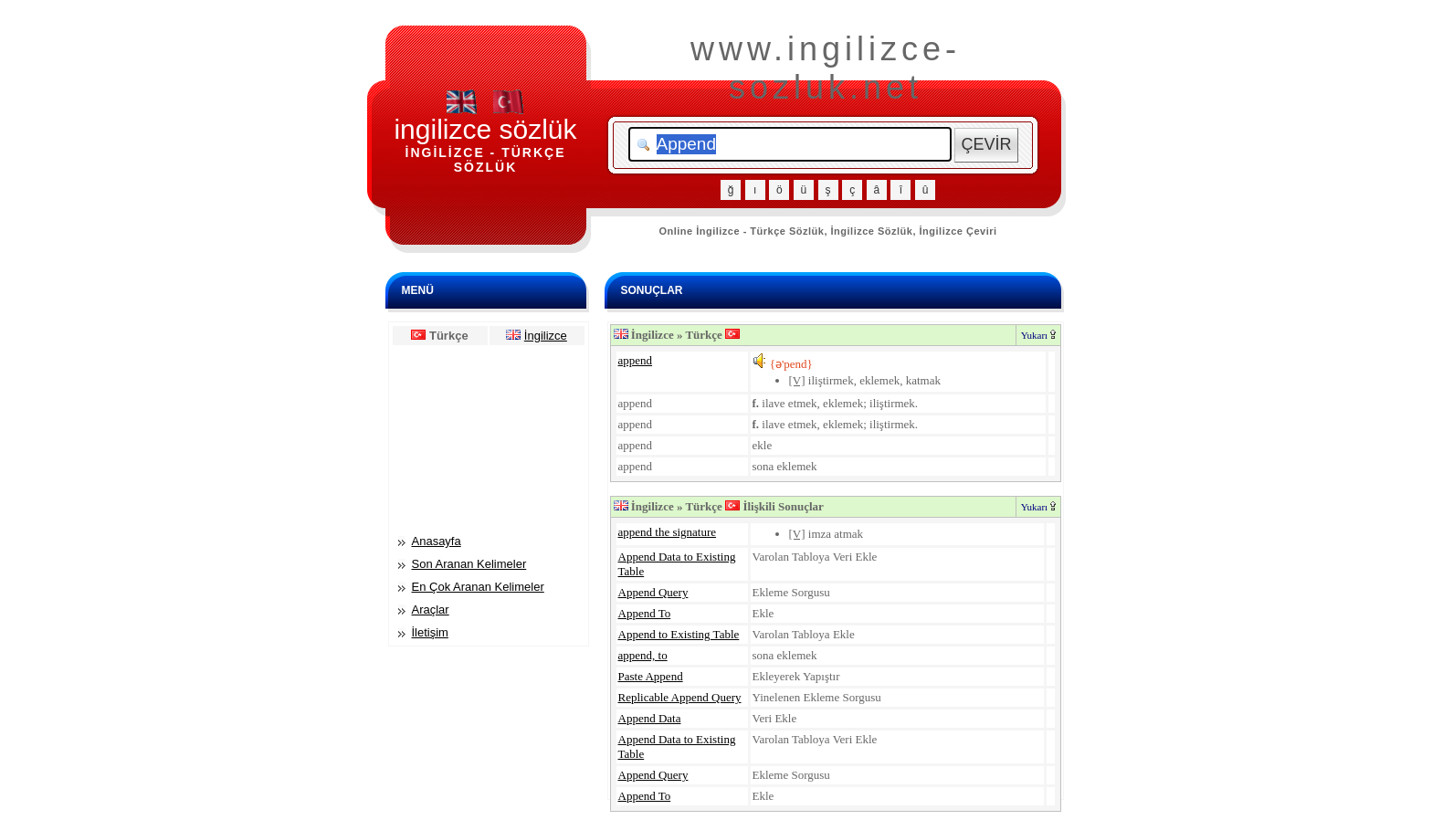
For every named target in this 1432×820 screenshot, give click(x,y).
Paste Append (650, 676)
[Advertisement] (488, 438)
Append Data (649, 718)
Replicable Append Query (680, 697)
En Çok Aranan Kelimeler (478, 587)
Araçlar (430, 609)
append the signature (667, 532)
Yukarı (1038, 335)
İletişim (430, 632)
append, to (643, 655)
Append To (644, 613)
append (635, 360)
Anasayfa (436, 541)
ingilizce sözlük (485, 129)
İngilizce (545, 335)
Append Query (653, 592)
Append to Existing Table (679, 634)
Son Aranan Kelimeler (469, 564)
